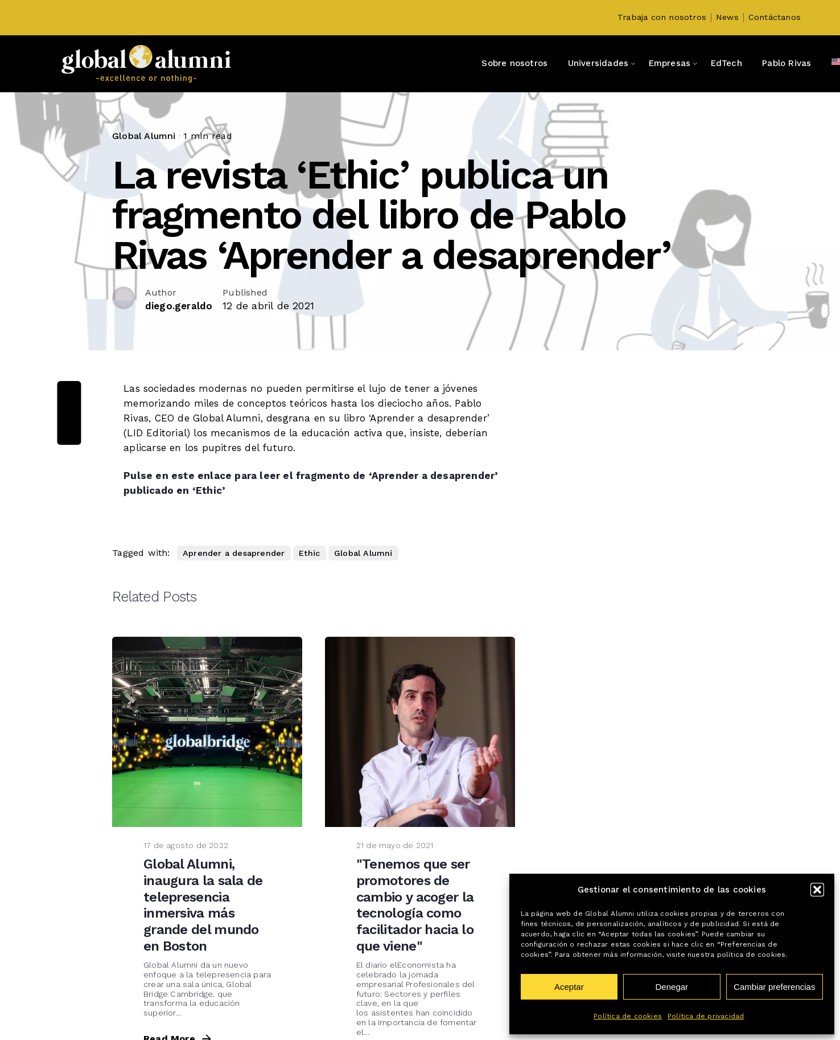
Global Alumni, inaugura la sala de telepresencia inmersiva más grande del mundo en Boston (203, 905)
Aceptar (569, 987)
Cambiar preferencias (774, 987)
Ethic (309, 553)
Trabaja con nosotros (661, 17)
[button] (817, 889)
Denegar (672, 987)
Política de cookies (628, 1016)
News (727, 17)
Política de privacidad (706, 1016)
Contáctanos (774, 17)
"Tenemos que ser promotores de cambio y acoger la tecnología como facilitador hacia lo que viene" (414, 905)
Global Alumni (144, 135)
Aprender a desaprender (234, 553)
